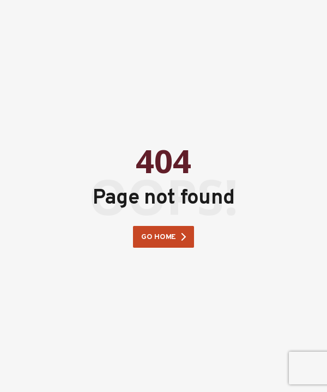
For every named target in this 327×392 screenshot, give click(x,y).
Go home (158, 237)
